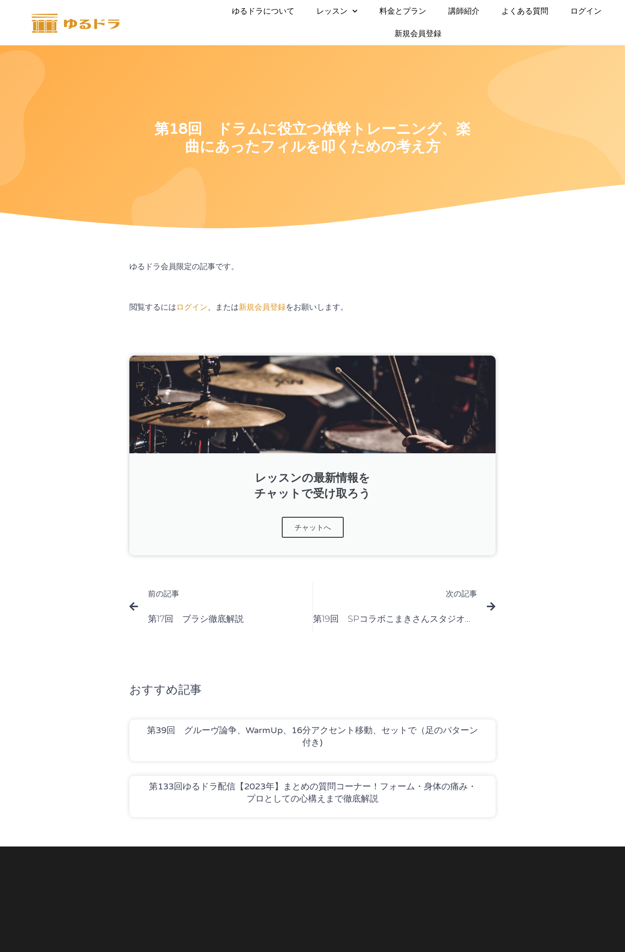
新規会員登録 (418, 33)
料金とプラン (402, 11)
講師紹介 (463, 11)
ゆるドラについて (263, 11)
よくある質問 (524, 11)
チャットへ (312, 527)
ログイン (586, 11)
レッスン (336, 11)
